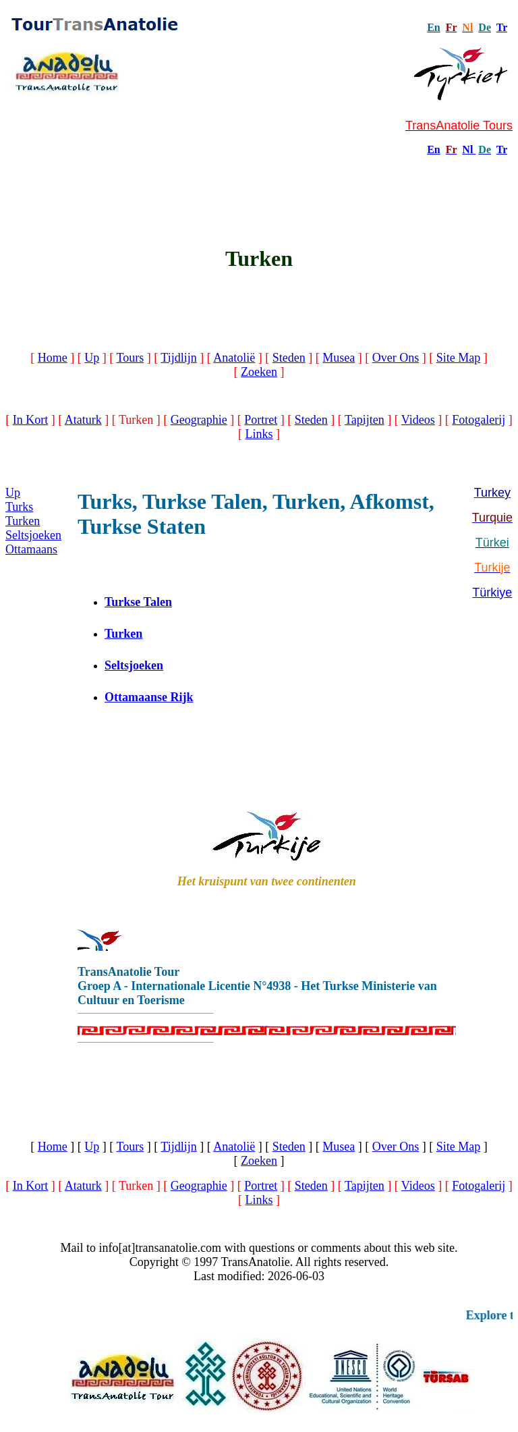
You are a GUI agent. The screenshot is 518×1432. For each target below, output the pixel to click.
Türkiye (492, 592)
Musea (338, 357)
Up (91, 357)
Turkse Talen (138, 602)
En (433, 149)
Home (52, 357)
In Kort (31, 419)
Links (258, 434)
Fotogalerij (478, 419)
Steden (289, 357)
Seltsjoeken (33, 535)
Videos (418, 419)
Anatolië (234, 357)
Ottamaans (31, 549)
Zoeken (259, 372)
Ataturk (83, 419)
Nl (467, 149)
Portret (260, 419)
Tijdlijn (178, 357)
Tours (130, 357)
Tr (501, 27)
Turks (19, 507)
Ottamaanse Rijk (149, 697)
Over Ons (396, 357)
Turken (22, 521)
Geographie (199, 419)
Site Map (458, 357)
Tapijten (364, 419)
